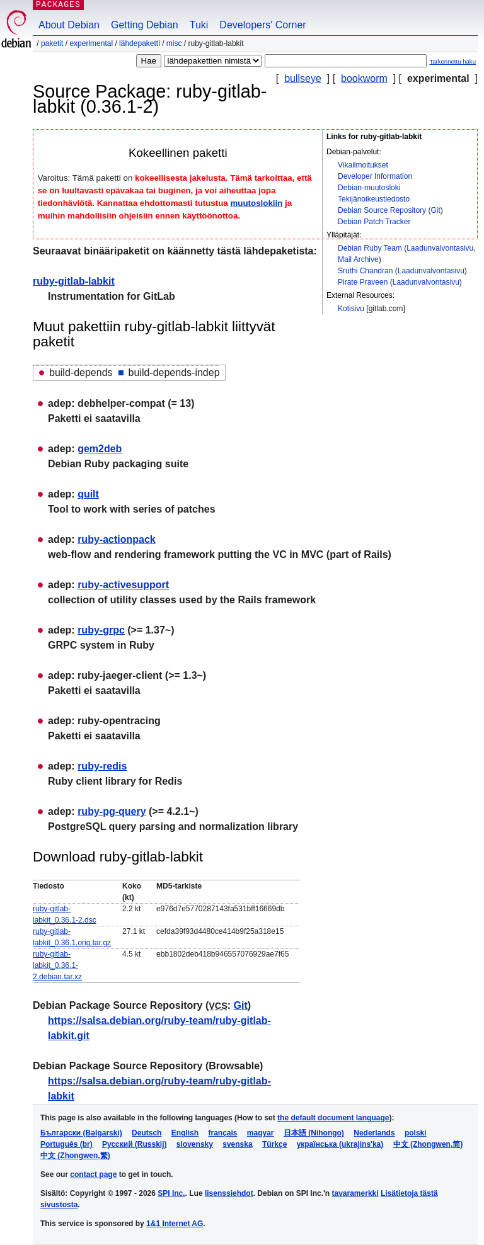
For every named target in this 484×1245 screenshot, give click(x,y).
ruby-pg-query (112, 811)
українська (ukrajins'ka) (340, 1144)
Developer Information (375, 176)
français (222, 1132)
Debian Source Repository (382, 210)
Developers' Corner (262, 25)
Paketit (52, 43)
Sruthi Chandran (365, 270)
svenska (237, 1144)
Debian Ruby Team (370, 248)
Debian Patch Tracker (374, 221)
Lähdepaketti (139, 43)
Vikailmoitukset (363, 165)
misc (174, 43)
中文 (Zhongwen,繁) (75, 1155)
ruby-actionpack (117, 539)
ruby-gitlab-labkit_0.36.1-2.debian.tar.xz (57, 965)
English (185, 1132)
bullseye (302, 78)
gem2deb (100, 448)
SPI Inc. (171, 1193)
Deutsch (146, 1132)
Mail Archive (358, 259)
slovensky (194, 1144)
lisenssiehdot (229, 1193)
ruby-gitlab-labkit (74, 281)
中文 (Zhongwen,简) (428, 1144)
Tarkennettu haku (452, 61)
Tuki (199, 25)
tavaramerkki (355, 1193)
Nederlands (374, 1132)
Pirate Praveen (363, 282)
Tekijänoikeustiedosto (374, 199)
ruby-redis (102, 766)
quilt (88, 494)
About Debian (69, 25)
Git (435, 210)
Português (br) (66, 1144)
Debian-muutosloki (369, 187)
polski (416, 1132)
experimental (91, 43)
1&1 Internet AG (174, 1223)
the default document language (333, 1117)
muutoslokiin (256, 203)
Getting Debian (144, 25)
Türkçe (274, 1144)
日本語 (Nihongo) (314, 1132)
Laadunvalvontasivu (439, 248)
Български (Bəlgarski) (81, 1132)
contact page (93, 1174)
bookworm (364, 78)
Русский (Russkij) (134, 1144)
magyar (260, 1132)
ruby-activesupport (123, 584)
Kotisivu (351, 308)
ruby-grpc (101, 630)
